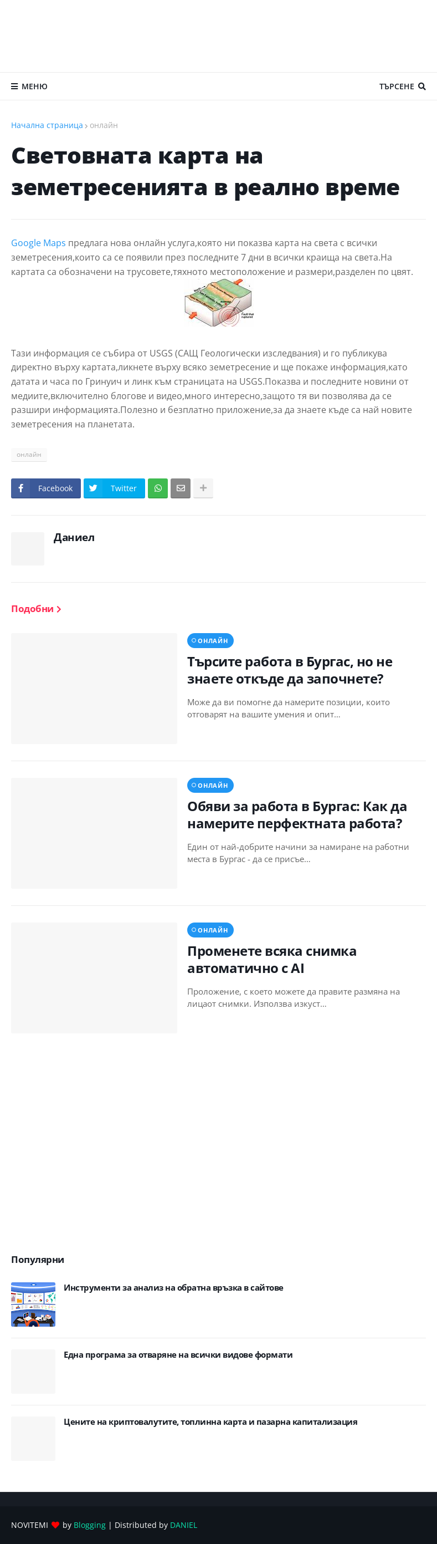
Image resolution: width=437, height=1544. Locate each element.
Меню (35, 86)
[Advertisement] (218, 36)
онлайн (104, 125)
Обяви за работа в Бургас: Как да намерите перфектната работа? (297, 814)
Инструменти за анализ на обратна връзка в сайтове (174, 1287)
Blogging (90, 1525)
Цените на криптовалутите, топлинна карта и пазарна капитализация (210, 1421)
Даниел (74, 537)
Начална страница (47, 125)
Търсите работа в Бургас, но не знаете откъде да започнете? (289, 670)
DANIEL (183, 1525)
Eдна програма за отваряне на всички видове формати (178, 1354)
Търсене (396, 86)
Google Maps (39, 243)
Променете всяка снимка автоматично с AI (272, 959)
